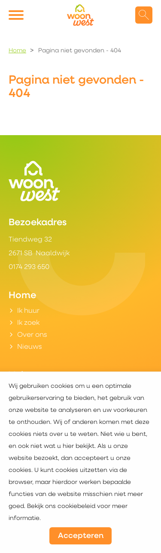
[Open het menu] (17, 15)
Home (17, 51)
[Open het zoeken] (143, 15)
